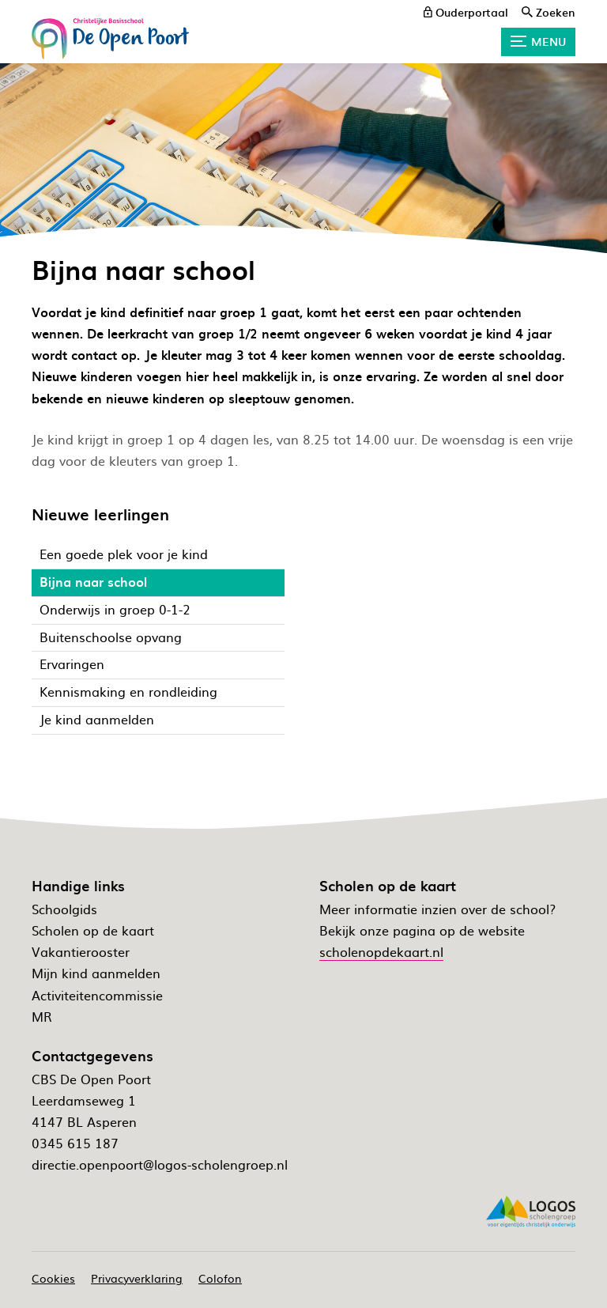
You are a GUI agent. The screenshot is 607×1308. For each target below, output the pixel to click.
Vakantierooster (81, 951)
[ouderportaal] (466, 12)
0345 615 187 (75, 1142)
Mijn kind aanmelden (96, 972)
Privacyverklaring (137, 1278)
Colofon (220, 1278)
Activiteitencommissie (97, 994)
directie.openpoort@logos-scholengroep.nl (160, 1164)
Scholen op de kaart (93, 930)
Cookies (53, 1278)
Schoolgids (64, 908)
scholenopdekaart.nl (381, 951)
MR (42, 1016)
